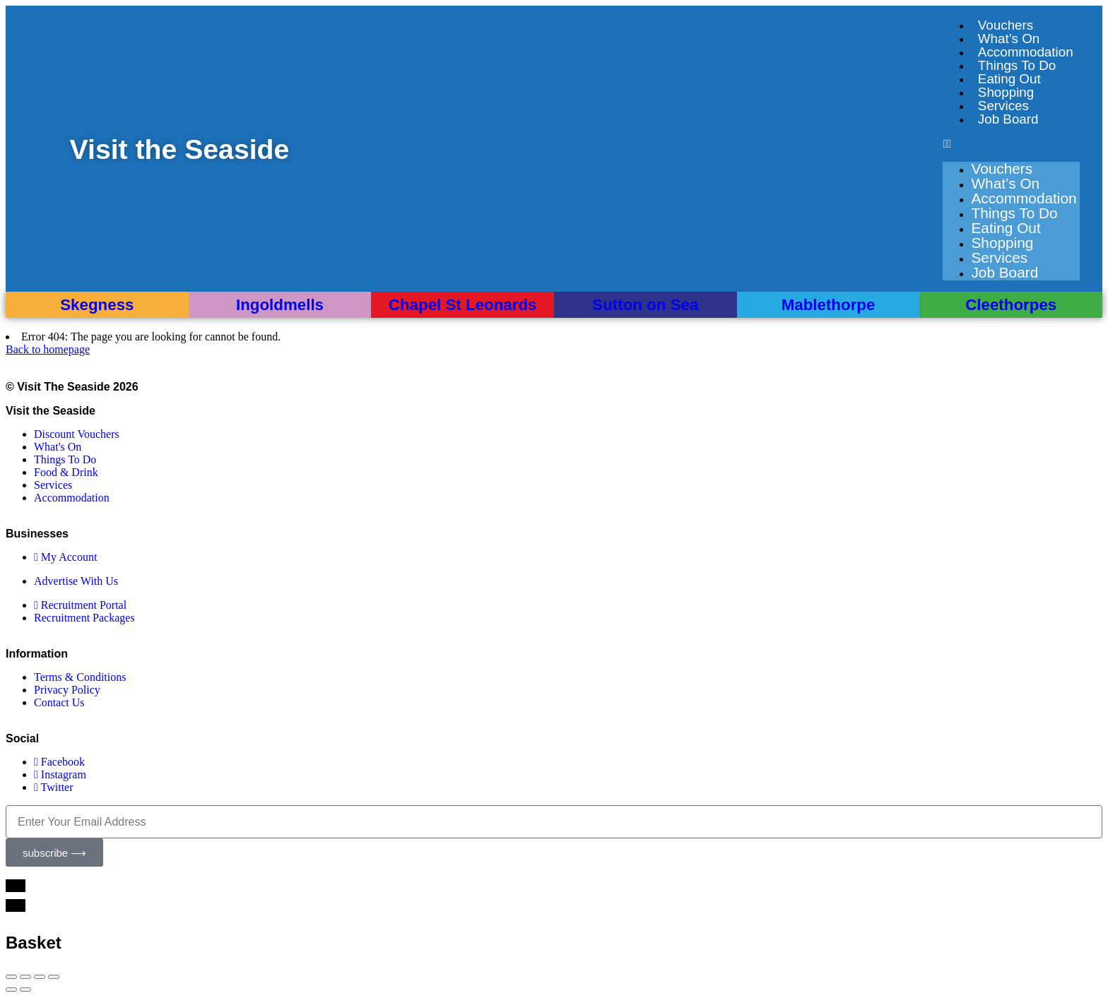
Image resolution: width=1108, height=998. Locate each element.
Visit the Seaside (180, 149)
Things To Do (1017, 65)
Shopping (1006, 92)
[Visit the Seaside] (38, 149)
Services (1003, 105)
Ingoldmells (280, 305)
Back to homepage (48, 349)
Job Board (1008, 119)
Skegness (97, 305)
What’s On (1008, 38)
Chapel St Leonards (463, 305)
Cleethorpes (1010, 305)
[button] (1011, 144)
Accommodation (1025, 51)
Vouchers (1005, 25)
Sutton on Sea (645, 305)
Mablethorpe (829, 305)
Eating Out (1009, 78)
